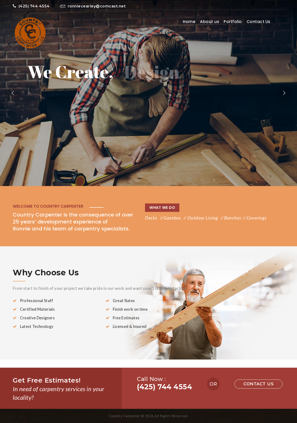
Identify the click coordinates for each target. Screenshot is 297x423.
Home (189, 21)
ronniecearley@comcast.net (92, 6)
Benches (232, 217)
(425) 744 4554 (31, 6)
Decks (151, 217)
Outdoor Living (203, 217)
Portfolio (233, 21)
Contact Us (258, 21)
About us (209, 21)
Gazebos (173, 217)
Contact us (258, 383)
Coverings (256, 217)
